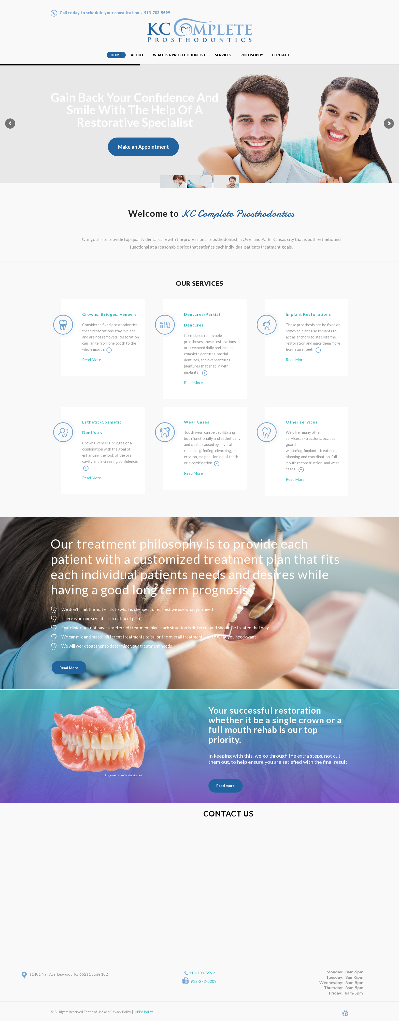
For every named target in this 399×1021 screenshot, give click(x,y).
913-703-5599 (202, 973)
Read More (91, 359)
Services (223, 55)
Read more (225, 785)
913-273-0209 (204, 981)
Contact (281, 55)
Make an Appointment (143, 147)
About (137, 55)
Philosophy (251, 55)
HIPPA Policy (143, 1012)
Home (116, 55)
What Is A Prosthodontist (179, 55)
